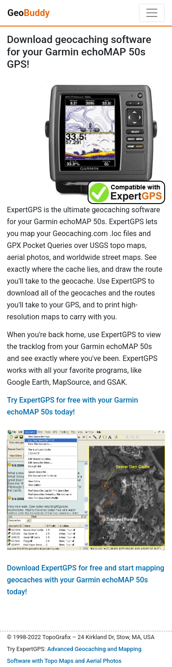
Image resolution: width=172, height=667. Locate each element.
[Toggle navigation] (152, 13)
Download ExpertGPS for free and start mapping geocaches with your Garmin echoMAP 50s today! (85, 580)
